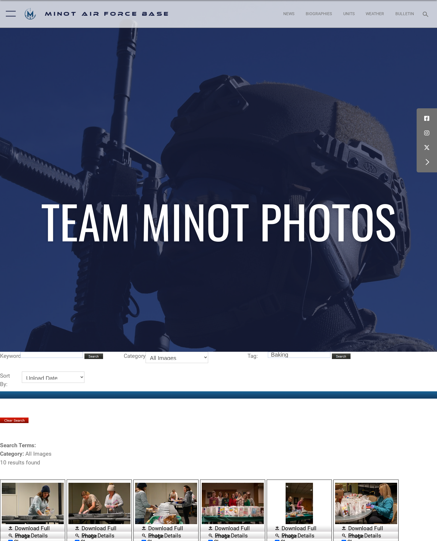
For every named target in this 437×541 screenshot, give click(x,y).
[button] (9, 14)
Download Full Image (32, 528)
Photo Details (31, 535)
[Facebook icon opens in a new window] (427, 118)
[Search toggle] (426, 13)
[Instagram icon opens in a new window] (427, 133)
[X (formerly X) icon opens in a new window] (427, 147)
